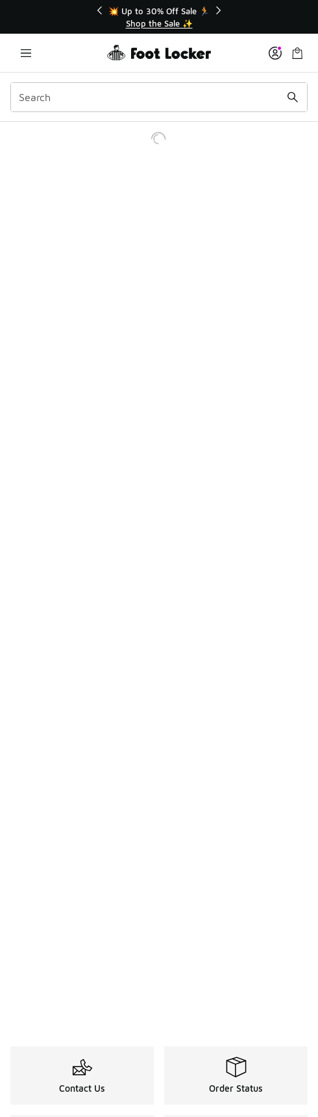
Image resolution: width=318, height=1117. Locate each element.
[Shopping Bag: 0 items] (297, 52)
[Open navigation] (26, 52)
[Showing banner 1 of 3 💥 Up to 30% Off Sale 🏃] (159, 17)
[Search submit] (292, 97)
